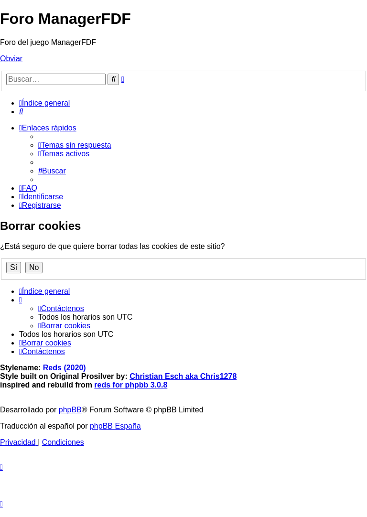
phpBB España (115, 426)
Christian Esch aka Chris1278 (183, 376)
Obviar (11, 58)
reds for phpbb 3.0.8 (130, 385)
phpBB (70, 410)
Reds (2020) (64, 368)
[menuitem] (21, 112)
